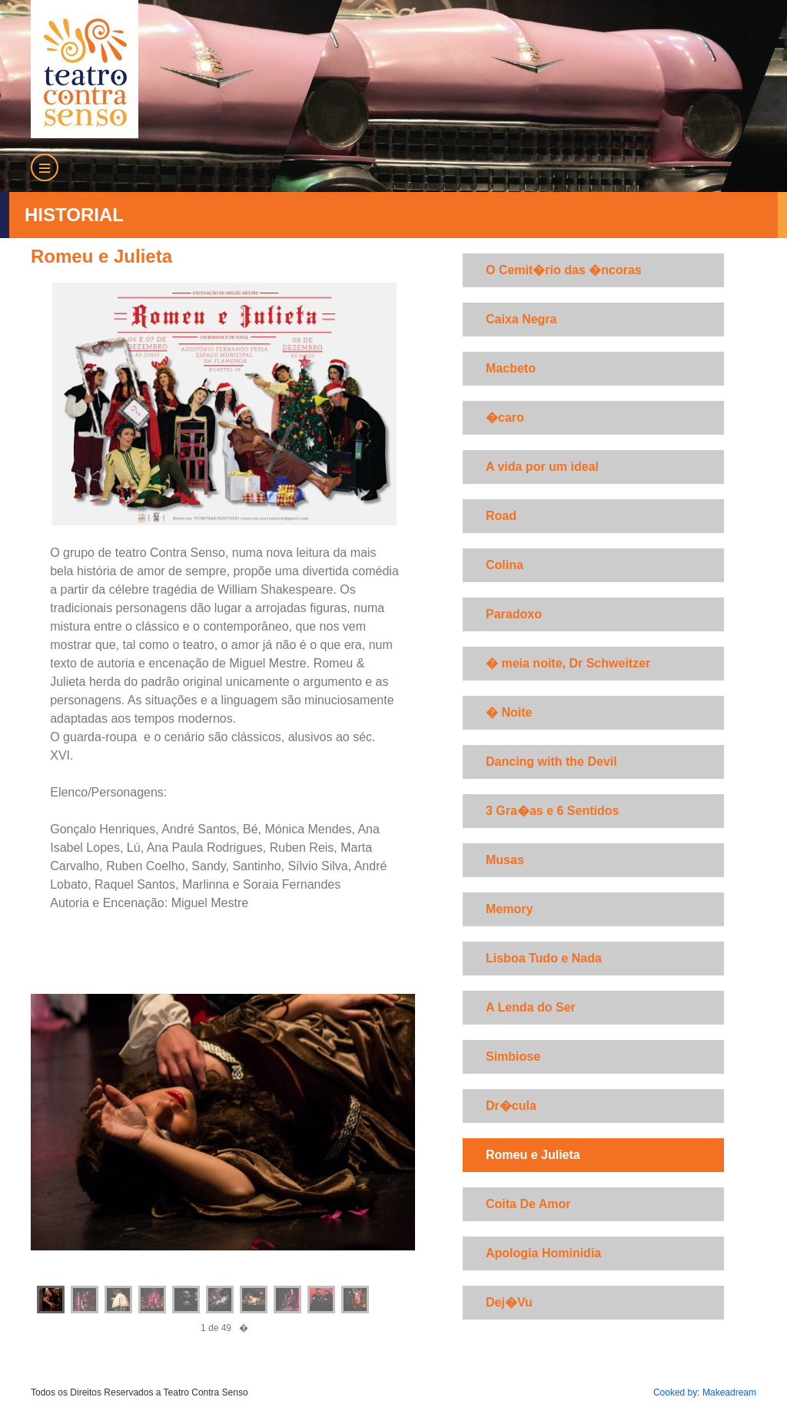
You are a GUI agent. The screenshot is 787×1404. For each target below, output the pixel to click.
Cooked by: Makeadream (704, 1392)
